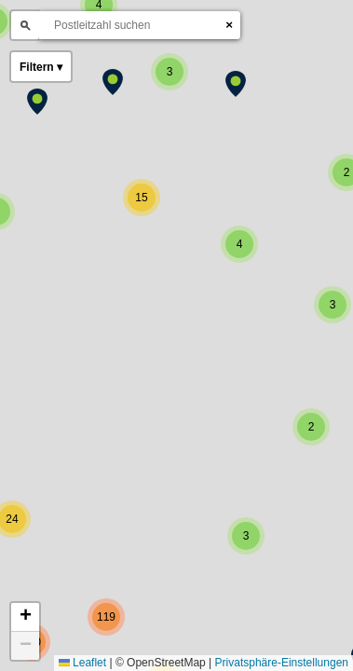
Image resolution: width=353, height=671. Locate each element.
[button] (113, 82)
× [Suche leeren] (229, 25)
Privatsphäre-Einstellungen (281, 662)
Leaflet (82, 662)
